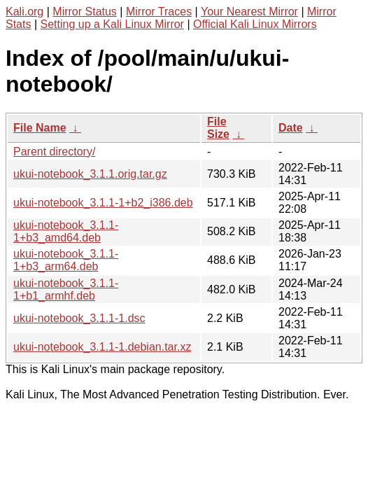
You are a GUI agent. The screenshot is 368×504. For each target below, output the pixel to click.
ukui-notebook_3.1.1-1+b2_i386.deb (103, 203)
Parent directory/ (54, 152)
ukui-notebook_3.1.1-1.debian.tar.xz (102, 347)
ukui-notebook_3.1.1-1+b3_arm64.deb (65, 260)
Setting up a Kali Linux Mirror (112, 24)
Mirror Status (84, 12)
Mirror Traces (159, 12)
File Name (39, 128)
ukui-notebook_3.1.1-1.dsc (79, 318)
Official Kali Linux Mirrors (255, 24)
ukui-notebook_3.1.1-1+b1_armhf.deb (65, 289)
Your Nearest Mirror (249, 12)
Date (290, 128)
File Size (218, 127)
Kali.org (24, 12)
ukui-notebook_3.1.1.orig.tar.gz (90, 174)
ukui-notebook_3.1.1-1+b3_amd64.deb (65, 231)
